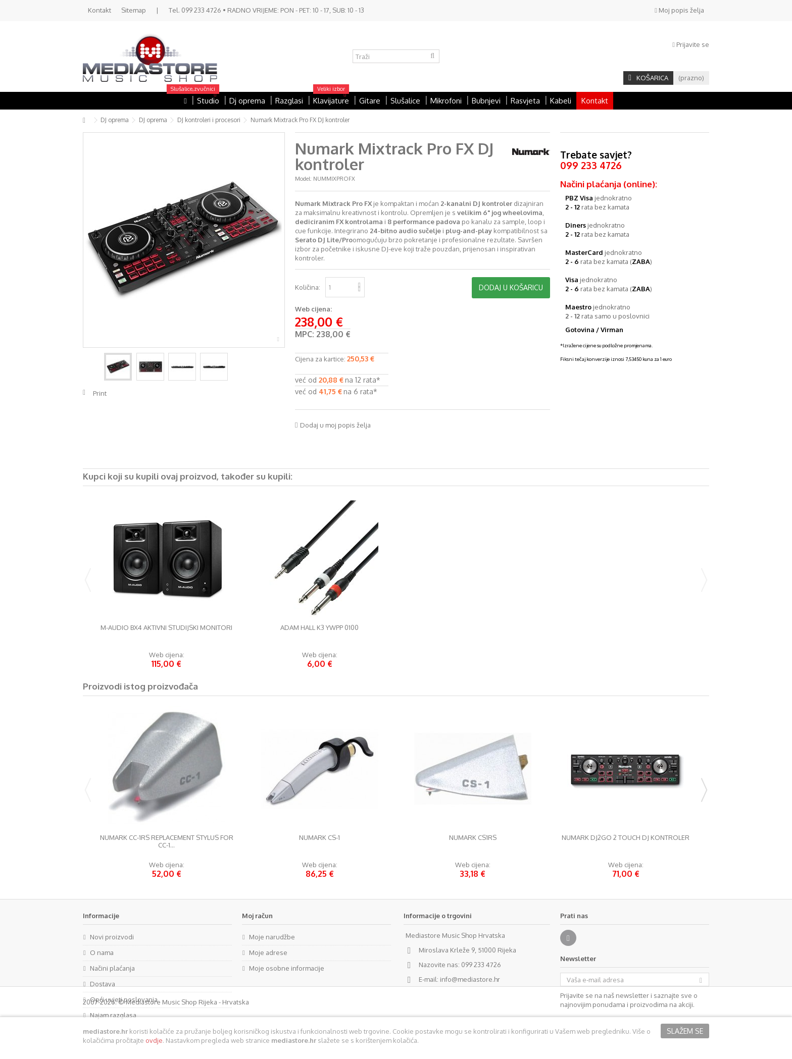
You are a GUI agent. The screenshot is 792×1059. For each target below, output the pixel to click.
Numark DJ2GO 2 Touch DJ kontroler (625, 837)
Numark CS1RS (473, 837)
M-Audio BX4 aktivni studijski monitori (166, 627)
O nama (102, 952)
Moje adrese (268, 952)
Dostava (102, 984)
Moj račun (257, 916)
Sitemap (133, 10)
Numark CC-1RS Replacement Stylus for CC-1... (166, 841)
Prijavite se (690, 44)
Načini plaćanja (112, 968)
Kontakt (99, 10)
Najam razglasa (113, 1015)
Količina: (307, 287)
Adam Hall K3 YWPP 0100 (319, 627)
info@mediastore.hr (470, 979)
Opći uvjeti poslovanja (124, 999)
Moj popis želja (679, 10)
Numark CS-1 (319, 837)
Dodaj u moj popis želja (335, 425)
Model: (303, 178)
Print (100, 393)
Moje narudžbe (272, 937)
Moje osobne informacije (286, 968)
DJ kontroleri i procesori (208, 120)
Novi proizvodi (112, 937)
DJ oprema (115, 120)
